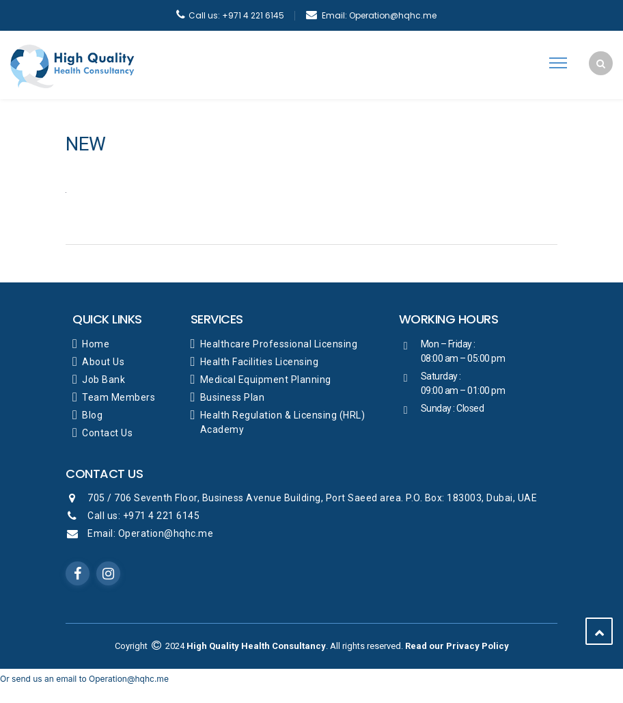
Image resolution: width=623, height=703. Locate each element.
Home (95, 344)
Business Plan (232, 397)
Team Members (118, 397)
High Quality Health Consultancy (256, 646)
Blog (92, 415)
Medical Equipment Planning (265, 379)
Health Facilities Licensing (259, 361)
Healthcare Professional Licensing (279, 344)
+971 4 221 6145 (236, 15)
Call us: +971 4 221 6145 (143, 515)
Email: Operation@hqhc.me (150, 533)
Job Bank (103, 379)
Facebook (78, 573)
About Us (103, 361)
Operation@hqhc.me (379, 15)
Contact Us (107, 432)
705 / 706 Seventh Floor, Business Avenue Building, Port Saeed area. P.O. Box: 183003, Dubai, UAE (312, 497)
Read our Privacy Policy (457, 646)
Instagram (108, 573)
